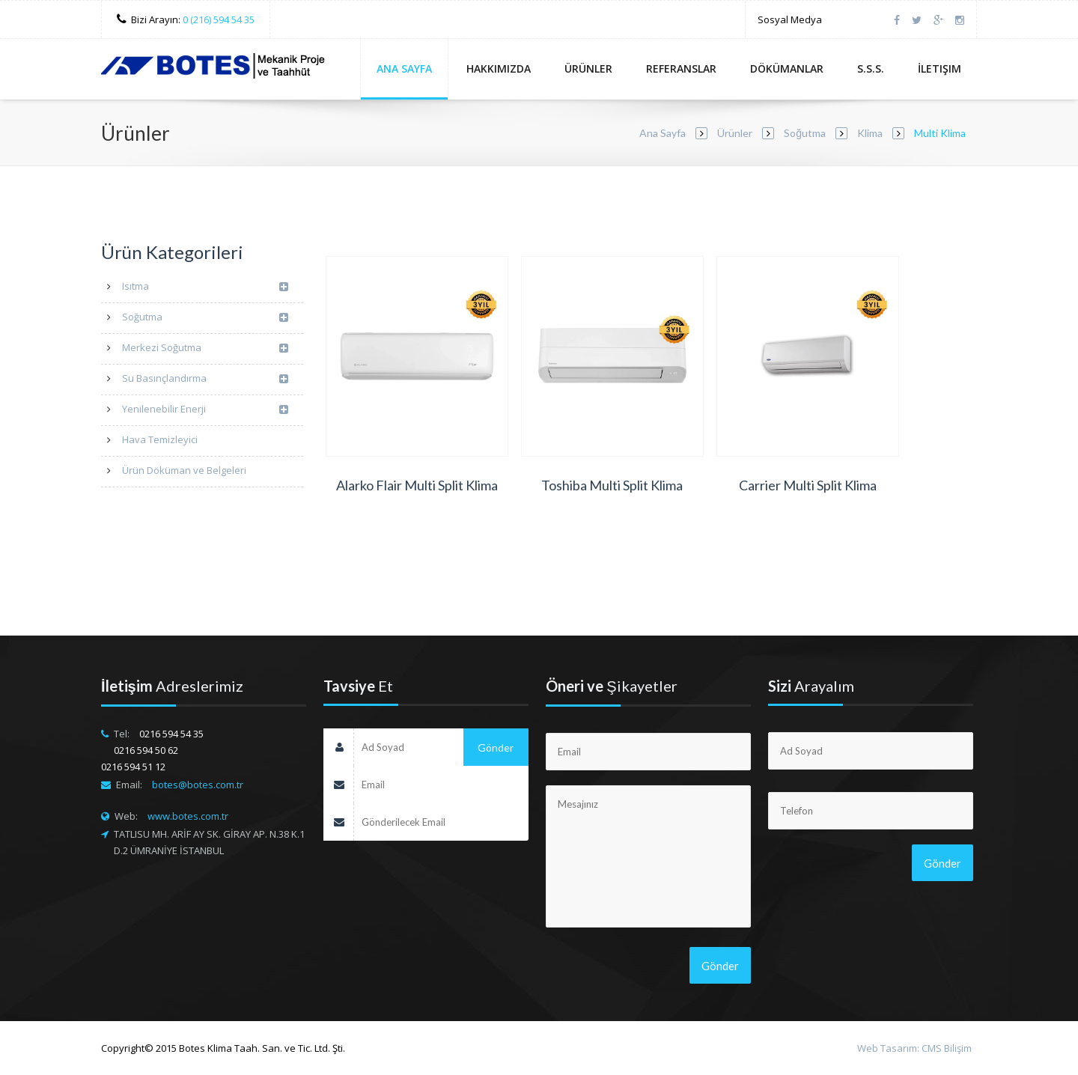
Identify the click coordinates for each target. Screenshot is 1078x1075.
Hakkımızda (498, 68)
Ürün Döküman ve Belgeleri (184, 470)
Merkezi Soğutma (205, 348)
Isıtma (205, 287)
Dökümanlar (786, 68)
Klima (870, 133)
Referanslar (681, 68)
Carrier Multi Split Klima (808, 485)
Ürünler (588, 68)
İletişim (939, 68)
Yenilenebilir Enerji (205, 410)
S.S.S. (870, 68)
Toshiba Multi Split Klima (612, 485)
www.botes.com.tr (187, 816)
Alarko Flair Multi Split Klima (417, 485)
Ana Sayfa (404, 68)
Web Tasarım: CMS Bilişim (914, 1048)
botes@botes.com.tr (197, 784)
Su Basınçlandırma (205, 379)
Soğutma (805, 133)
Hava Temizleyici (160, 439)
